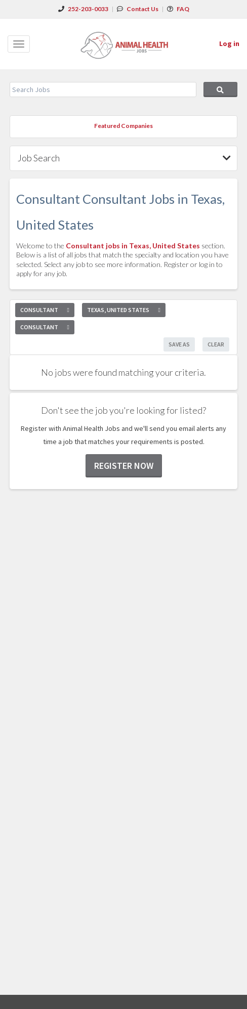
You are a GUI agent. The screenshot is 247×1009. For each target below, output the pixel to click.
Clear (216, 344)
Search (220, 89)
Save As (179, 344)
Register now (123, 465)
